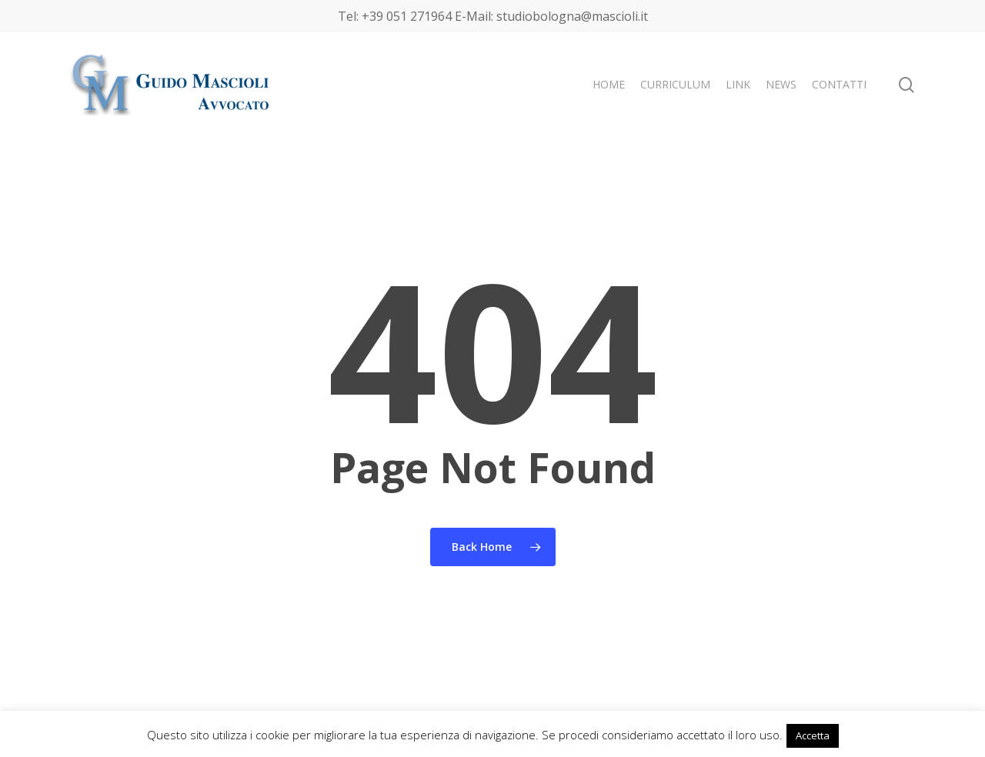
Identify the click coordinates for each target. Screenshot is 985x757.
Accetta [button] (813, 735)
